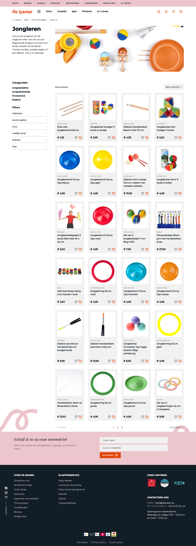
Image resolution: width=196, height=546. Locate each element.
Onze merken (91, 3)
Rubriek (30, 140)
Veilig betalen (65, 480)
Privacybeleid (21, 503)
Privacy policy (98, 542)
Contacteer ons (22, 480)
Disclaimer (82, 542)
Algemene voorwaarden (26, 498)
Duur (30, 126)
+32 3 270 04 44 (176, 506)
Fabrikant (30, 113)
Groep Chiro (109, 3)
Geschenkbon (72, 3)
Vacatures (19, 494)
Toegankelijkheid (67, 503)
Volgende (176, 427)
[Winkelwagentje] (180, 11)
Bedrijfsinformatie (23, 485)
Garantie (62, 494)
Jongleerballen (20, 88)
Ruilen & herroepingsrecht (71, 489)
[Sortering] (174, 87)
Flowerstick (18, 96)
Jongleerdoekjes (21, 91)
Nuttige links (20, 516)
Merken (18, 512)
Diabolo (16, 99)
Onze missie (20, 489)
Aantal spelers (30, 120)
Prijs (30, 146)
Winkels (41, 3)
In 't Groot (126, 3)
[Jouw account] (165, 11)
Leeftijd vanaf (30, 133)
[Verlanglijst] (173, 11)
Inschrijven (110, 455)
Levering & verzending (69, 485)
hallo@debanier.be (164, 503)
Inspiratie (55, 3)
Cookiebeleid (20, 507)
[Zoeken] (158, 11)
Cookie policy (116, 542)
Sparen (62, 498)
